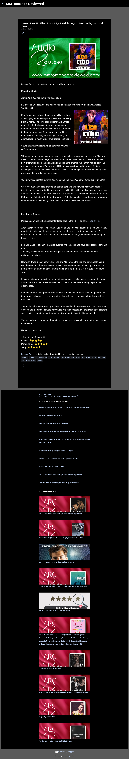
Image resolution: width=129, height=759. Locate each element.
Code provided (41, 357)
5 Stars (24, 357)
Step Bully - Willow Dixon (47, 717)
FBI (83, 357)
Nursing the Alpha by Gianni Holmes (51, 466)
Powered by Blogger (64, 752)
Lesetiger (101, 357)
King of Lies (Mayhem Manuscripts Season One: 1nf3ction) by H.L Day (63, 431)
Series (40, 360)
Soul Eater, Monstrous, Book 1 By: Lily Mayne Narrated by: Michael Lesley (64, 407)
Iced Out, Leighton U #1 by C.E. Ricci (51, 415)
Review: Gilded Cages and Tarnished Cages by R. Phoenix (58, 458)
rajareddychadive (69, 756)
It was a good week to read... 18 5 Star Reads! (54, 610)
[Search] (126, 3)
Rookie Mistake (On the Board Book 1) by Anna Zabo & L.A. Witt (61, 538)
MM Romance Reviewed (25, 4)
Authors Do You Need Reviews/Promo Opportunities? (58, 396)
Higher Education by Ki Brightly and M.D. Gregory (56, 450)
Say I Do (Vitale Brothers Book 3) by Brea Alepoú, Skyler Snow (60, 474)
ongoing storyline (28, 360)
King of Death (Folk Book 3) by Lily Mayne (53, 423)
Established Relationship (71, 357)
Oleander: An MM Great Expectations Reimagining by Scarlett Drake (63, 586)
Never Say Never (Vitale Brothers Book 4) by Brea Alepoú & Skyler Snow (64, 692)
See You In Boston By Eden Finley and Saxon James (56, 562)
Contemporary (54, 357)
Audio (32, 357)
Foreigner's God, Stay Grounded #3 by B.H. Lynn (55, 741)
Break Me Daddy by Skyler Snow (50, 668)
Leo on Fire (95, 221)
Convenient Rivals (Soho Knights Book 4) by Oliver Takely (59, 483)
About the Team (45, 394)
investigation (91, 357)
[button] (22, 33)
